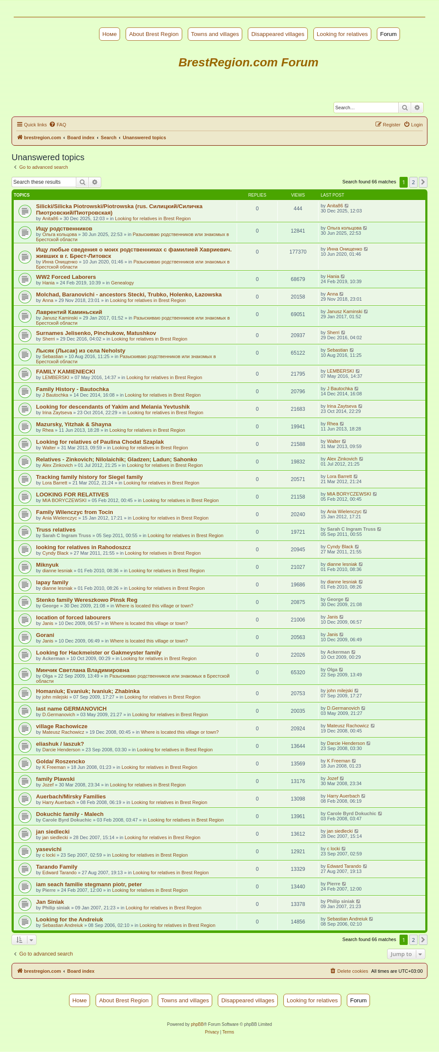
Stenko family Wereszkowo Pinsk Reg (86, 600)
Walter (49, 447)
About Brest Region (154, 34)
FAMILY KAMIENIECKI (65, 371)
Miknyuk (47, 565)
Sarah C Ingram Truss (66, 535)
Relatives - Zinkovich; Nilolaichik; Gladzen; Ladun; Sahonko (116, 459)
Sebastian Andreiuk (62, 925)
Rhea (48, 430)
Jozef (48, 784)
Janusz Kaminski (60, 317)
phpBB (197, 1024)
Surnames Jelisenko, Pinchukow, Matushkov (96, 333)
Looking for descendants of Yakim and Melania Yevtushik (113, 406)
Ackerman (53, 658)
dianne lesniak (57, 570)
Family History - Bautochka (72, 389)
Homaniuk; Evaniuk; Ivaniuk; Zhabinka (88, 691)
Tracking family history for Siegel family (89, 477)
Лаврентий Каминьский (69, 312)
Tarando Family (56, 867)
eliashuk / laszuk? (60, 744)
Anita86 (50, 218)
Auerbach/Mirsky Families (71, 796)
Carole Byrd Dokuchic (67, 819)
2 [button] (413, 182)
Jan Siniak (50, 902)
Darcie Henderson (61, 749)
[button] (423, 182)
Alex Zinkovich (57, 465)
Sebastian (52, 356)
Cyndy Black (55, 553)
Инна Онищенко (60, 261)
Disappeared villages (277, 34)
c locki (49, 855)
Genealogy (122, 282)
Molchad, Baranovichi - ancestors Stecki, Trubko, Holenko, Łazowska (129, 294)
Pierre (49, 890)
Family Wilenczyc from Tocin (74, 512)
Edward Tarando (59, 872)
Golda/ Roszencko (60, 761)
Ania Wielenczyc (59, 517)
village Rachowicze (61, 726)
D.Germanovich (58, 714)
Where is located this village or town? (154, 605)
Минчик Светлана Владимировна (82, 670)
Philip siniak (56, 907)
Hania (48, 282)
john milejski (55, 696)
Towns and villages (215, 34)
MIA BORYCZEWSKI (64, 500)
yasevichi (48, 849)
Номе (109, 34)
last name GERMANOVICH (71, 708)
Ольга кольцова (59, 234)
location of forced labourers (73, 617)
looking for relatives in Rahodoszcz (83, 547)
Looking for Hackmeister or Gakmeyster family (98, 652)
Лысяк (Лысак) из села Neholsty (80, 350)
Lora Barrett (54, 482)
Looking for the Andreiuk (69, 919)
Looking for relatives (342, 34)
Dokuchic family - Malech (70, 814)
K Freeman (54, 767)
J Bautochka (55, 394)
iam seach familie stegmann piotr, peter (89, 884)
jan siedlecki (52, 831)
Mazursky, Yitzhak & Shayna (73, 424)
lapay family (52, 582)
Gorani (45, 635)
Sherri (48, 338)
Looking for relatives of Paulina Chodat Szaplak (100, 442)
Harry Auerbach (58, 802)
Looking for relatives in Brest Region (153, 218)
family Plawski (55, 779)
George (50, 605)
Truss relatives (55, 529)
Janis (48, 623)
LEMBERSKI (55, 377)
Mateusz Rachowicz (63, 732)
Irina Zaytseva (57, 412)
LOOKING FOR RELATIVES (72, 494)
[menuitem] (57, 125)
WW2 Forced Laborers (66, 277)
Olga (47, 675)
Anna (48, 300)
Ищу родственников (64, 228)
